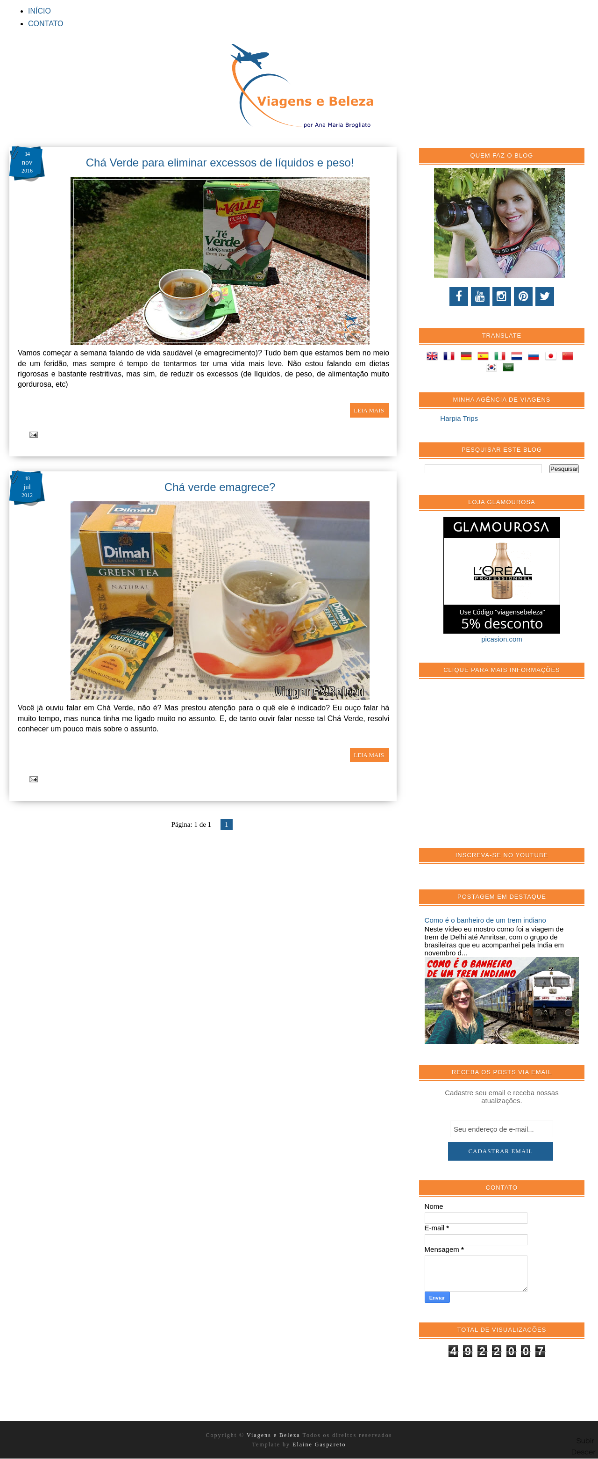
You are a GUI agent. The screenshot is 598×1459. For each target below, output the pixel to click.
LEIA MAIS (369, 410)
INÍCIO (39, 11)
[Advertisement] (495, 768)
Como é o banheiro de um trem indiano (485, 920)
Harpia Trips (459, 418)
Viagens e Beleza (274, 1435)
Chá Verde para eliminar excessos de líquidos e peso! (220, 162)
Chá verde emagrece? (219, 487)
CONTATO (46, 24)
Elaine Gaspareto (319, 1444)
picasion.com (501, 639)
